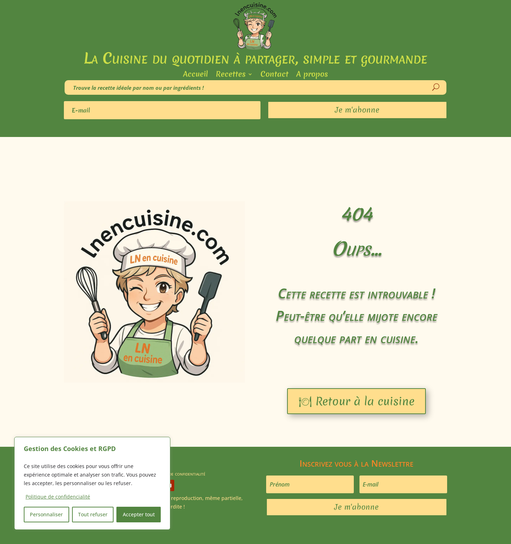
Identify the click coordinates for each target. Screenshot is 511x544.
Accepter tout (139, 514)
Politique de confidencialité (58, 496)
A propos (312, 75)
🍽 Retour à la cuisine (356, 401)
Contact (274, 75)
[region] (92, 483)
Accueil (195, 75)
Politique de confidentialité (176, 473)
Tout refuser (93, 514)
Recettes (231, 75)
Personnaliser (46, 514)
